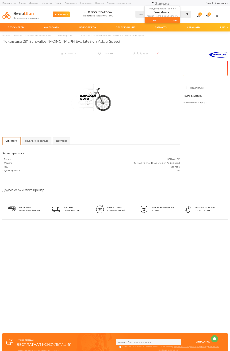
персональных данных (185, 346)
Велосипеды (16, 27)
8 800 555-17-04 (100, 12)
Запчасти (161, 27)
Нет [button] (175, 20)
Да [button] (154, 20)
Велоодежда (87, 27)
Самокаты (193, 27)
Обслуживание (125, 27)
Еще (224, 27)
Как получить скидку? (195, 102)
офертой (201, 346)
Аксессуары (52, 27)
